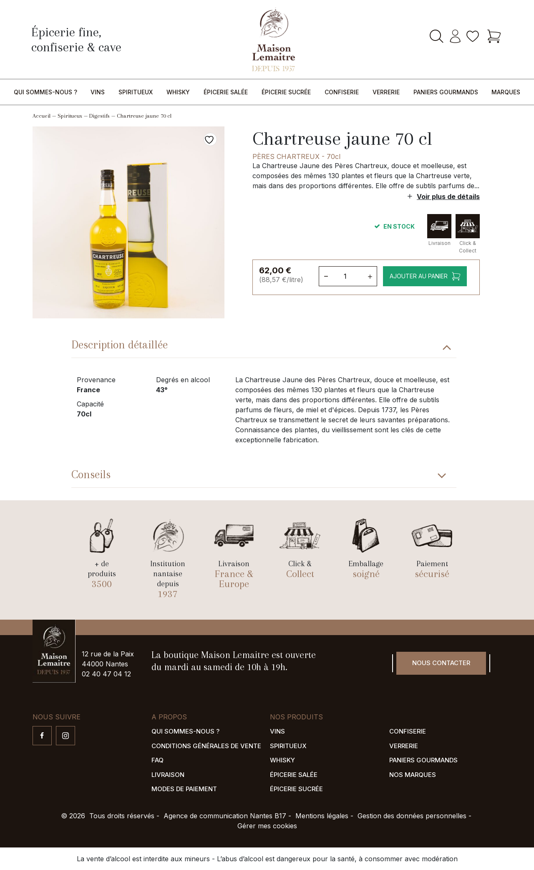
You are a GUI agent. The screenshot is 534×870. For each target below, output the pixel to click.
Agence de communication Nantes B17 (225, 816)
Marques (505, 92)
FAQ (157, 760)
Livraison (167, 775)
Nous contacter (441, 663)
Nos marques (412, 775)
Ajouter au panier (419, 276)
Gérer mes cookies (267, 826)
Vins (98, 92)
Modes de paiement (184, 789)
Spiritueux (135, 92)
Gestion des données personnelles (412, 816)
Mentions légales (321, 816)
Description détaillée (119, 344)
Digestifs (99, 116)
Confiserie (342, 92)
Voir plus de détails (448, 196)
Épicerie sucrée (286, 92)
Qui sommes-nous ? (45, 92)
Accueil (41, 116)
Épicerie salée (226, 92)
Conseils (91, 474)
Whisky (178, 92)
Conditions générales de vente (206, 746)
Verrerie (386, 92)
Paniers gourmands (445, 92)
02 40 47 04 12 (106, 674)
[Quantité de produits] (348, 276)
